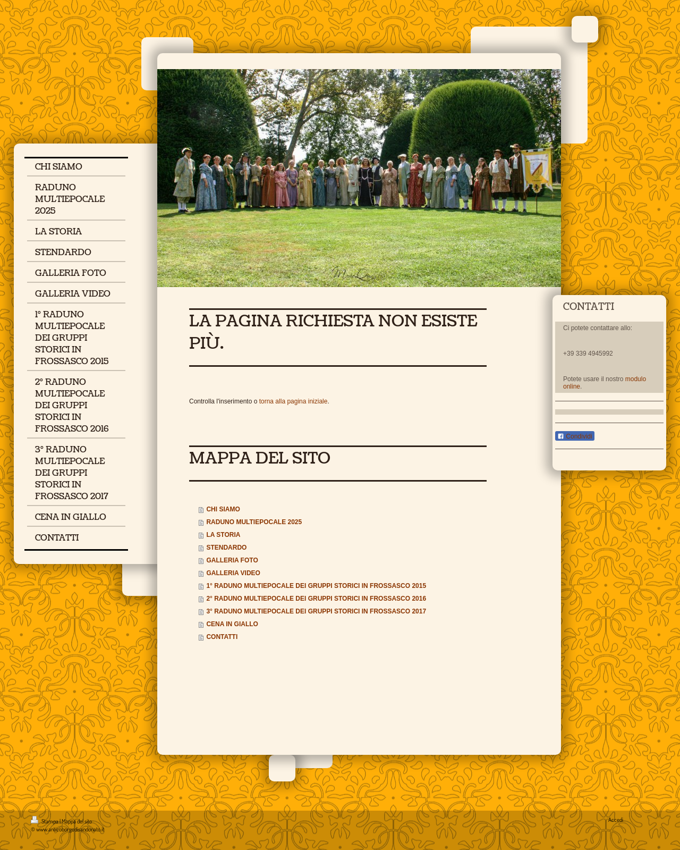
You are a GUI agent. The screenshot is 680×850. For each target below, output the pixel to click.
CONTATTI (221, 637)
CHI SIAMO (223, 509)
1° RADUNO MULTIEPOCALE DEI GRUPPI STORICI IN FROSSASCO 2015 (316, 586)
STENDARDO (226, 547)
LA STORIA (223, 534)
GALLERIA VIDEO (233, 573)
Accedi (615, 819)
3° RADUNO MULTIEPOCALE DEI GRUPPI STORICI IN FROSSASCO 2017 (316, 611)
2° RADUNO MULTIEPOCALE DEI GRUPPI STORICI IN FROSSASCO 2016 (316, 598)
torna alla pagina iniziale (293, 401)
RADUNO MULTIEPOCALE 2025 (254, 522)
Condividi (574, 436)
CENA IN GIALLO (232, 624)
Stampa (45, 821)
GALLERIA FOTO (232, 560)
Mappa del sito (77, 821)
